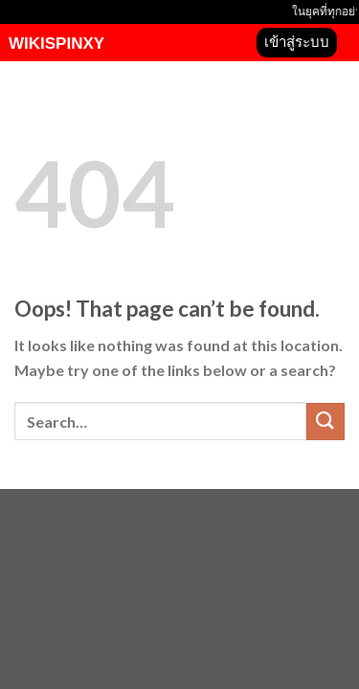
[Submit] (325, 421)
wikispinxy (56, 43)
